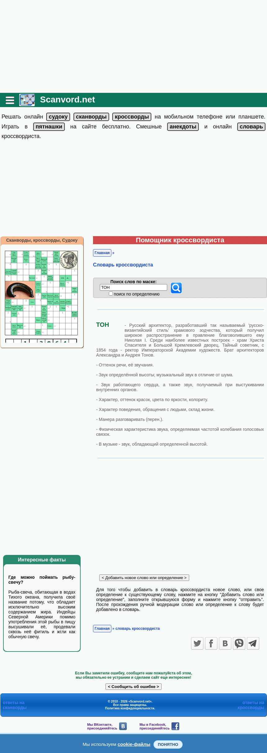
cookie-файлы (134, 744)
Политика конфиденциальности (129, 708)
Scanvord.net (67, 99)
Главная (102, 253)
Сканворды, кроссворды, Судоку (42, 240)
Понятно (168, 744)
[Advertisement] (133, 46)
